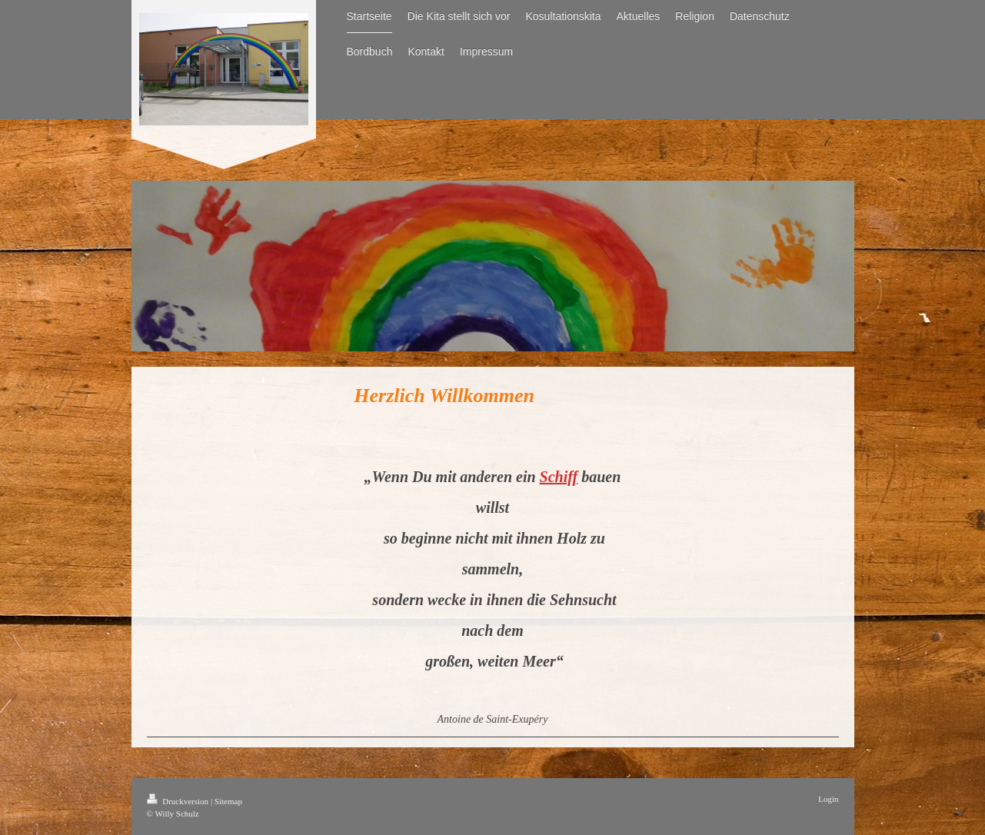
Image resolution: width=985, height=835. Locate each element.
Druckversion (179, 801)
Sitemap (228, 801)
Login (828, 798)
